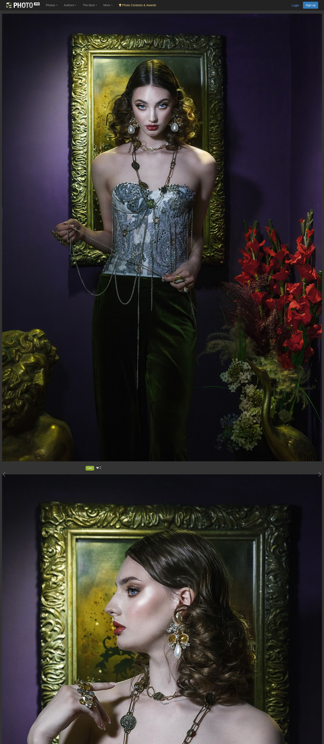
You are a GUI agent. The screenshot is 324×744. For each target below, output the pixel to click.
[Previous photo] (3, 474)
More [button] (108, 5)
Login (295, 5)
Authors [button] (70, 5)
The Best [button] (90, 5)
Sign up (311, 5)
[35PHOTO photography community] (22, 5)
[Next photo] (319, 474)
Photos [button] (52, 5)
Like (90, 468)
